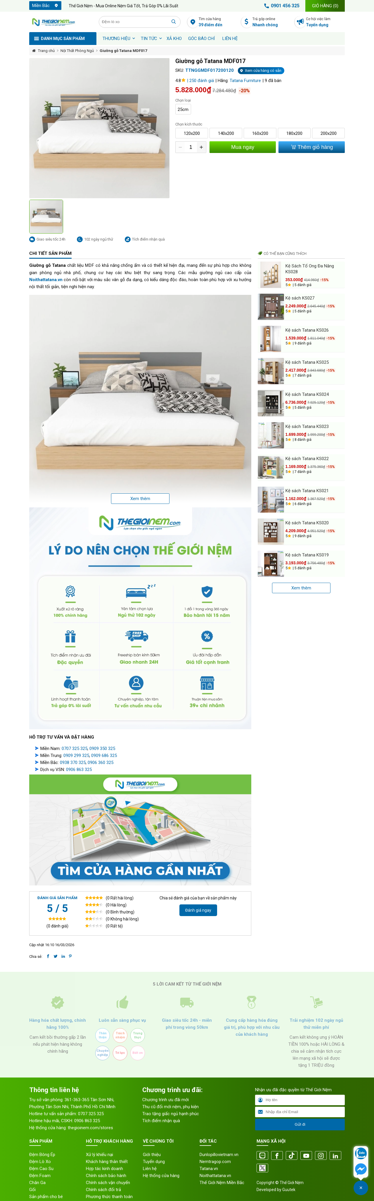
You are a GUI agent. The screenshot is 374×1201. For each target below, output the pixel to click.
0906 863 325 (79, 757)
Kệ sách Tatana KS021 (307, 490)
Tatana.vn (209, 1156)
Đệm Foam (40, 1163)
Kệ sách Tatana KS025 (307, 362)
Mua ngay (242, 147)
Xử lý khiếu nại (99, 1142)
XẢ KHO (174, 38)
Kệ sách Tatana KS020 (307, 522)
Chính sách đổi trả (103, 1177)
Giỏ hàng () (325, 5)
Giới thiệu (152, 1142)
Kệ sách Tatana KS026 (307, 330)
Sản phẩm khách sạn (49, 1191)
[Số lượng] (190, 147)
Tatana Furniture (245, 80)
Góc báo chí (201, 38)
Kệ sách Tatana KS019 (307, 555)
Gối (32, 1177)
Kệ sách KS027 (299, 298)
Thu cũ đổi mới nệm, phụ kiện (170, 1094)
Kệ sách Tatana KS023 (307, 426)
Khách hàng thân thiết (107, 1149)
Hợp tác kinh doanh (104, 1156)
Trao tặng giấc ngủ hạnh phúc (170, 1101)
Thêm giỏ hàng (311, 147)
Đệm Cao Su (41, 1156)
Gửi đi (300, 1112)
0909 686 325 (104, 743)
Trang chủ (46, 50)
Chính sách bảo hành (106, 1163)
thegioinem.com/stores (90, 1115)
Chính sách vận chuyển (108, 1170)
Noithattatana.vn (215, 1163)
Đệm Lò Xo (40, 1149)
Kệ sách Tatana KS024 (307, 394)
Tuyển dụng (154, 1149)
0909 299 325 (76, 743)
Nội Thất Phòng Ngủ (77, 50)
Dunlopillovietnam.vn (219, 1142)
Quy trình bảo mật (103, 1191)
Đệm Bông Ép (42, 1142)
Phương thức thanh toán (109, 1184)
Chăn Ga (37, 1170)
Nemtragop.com (215, 1149)
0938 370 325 (73, 750)
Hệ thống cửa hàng (161, 1163)
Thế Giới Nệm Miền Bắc (222, 1170)
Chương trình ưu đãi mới (165, 1087)
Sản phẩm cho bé (46, 1184)
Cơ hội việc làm (325, 22)
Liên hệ (230, 38)
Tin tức (149, 38)
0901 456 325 (280, 6)
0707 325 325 (74, 736)
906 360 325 (101, 750)
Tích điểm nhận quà (161, 1108)
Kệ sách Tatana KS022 (307, 458)
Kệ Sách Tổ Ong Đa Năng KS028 (309, 268)
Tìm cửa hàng (218, 22)
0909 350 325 (102, 736)
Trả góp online (271, 22)
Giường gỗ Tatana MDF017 (123, 50)
